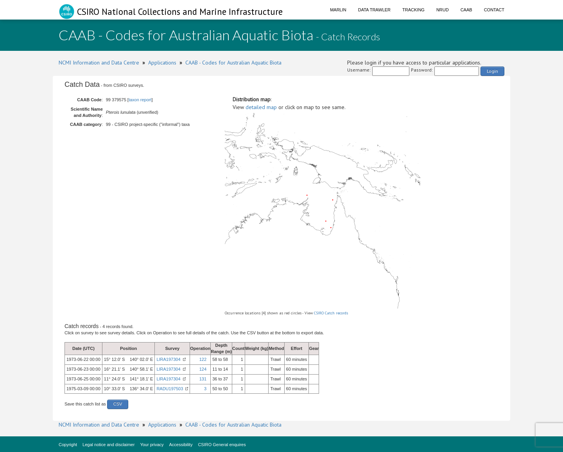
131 (202, 379)
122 (202, 359)
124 (202, 369)
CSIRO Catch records (331, 313)
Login (492, 71)
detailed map (261, 107)
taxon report (140, 99)
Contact (494, 9)
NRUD (442, 9)
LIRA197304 (168, 359)
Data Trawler (374, 9)
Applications (162, 62)
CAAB (466, 9)
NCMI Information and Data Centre (99, 62)
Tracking (413, 9)
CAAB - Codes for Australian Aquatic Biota (233, 62)
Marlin (338, 9)
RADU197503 (169, 388)
